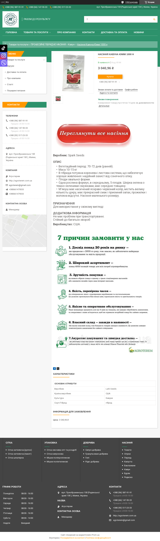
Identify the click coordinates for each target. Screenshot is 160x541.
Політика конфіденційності (98, 538)
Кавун (71, 44)
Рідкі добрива (92, 461)
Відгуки (10, 66)
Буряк (127, 473)
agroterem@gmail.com (20, 185)
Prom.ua (95, 535)
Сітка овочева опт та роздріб (61, 450)
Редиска (128, 477)
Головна (11, 32)
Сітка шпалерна (16, 457)
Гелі (87, 457)
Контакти (88, 32)
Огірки (127, 454)
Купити (110, 76)
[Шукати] (154, 19)
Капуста (128, 461)
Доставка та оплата (114, 32)
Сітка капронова (55, 454)
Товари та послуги (36, 32)
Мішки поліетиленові (57, 461)
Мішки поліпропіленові (58, 457)
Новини (139, 32)
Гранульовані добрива (96, 454)
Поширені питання (16, 90)
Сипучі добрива (93, 450)
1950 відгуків (131, 2)
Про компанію (66, 32)
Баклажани (129, 465)
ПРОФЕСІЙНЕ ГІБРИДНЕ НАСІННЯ (48, 44)
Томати (127, 450)
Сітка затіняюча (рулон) (20, 450)
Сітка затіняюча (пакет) (20, 454)
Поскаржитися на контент (72, 538)
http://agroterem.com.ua (20, 180)
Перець (128, 457)
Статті (10, 84)
